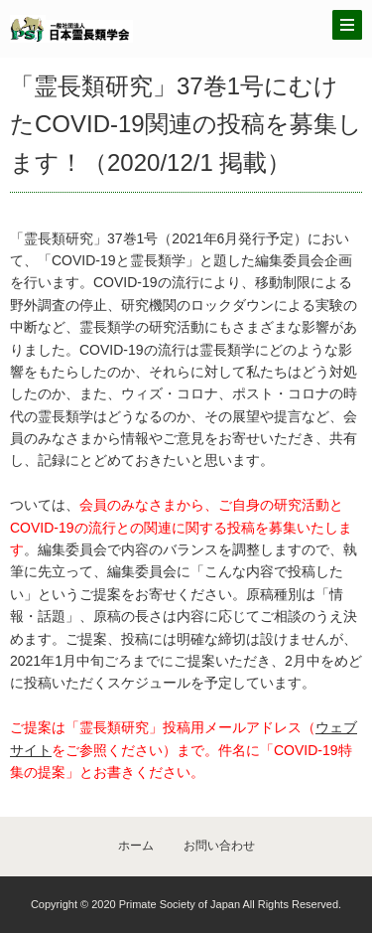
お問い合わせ (219, 846)
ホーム (136, 846)
